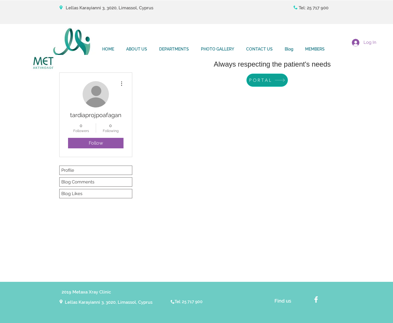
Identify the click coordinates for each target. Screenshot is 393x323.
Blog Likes (71, 193)
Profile (67, 170)
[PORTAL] (267, 80)
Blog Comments (77, 182)
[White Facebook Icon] (316, 299)
